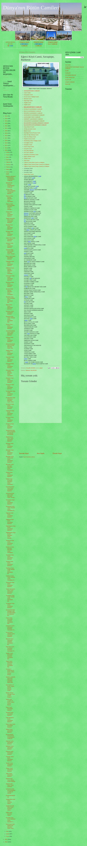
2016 (6, 140)
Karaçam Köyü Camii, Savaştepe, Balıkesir (9, 380)
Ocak (7, 836)
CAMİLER (24, 46)
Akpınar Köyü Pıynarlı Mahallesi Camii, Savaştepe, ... (10, 198)
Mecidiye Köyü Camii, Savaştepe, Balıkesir (9, 445)
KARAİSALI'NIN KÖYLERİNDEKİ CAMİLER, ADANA (10, 791)
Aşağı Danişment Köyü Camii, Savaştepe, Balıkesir (10, 220)
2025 (6, 118)
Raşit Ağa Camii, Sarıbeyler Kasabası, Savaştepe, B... (10, 648)
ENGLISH (67, 84)
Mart (7, 831)
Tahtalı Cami (27, 158)
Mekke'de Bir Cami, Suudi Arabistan (9, 785)
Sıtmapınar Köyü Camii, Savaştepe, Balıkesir (10, 502)
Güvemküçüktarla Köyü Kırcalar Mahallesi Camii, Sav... (10, 346)
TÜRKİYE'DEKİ (24, 42)
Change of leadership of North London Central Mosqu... (10, 671)
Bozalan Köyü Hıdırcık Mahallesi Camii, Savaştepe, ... (10, 291)
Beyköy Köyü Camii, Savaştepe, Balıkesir (9, 227)
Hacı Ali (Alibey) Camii (30, 136)
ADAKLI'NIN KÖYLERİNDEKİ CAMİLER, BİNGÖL (10, 191)
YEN (32, 218)
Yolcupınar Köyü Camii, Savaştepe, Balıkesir (10, 584)
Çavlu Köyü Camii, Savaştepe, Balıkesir (10, 258)
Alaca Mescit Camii (29, 127)
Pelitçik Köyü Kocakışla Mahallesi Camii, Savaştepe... (10, 481)
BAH (25, 198)
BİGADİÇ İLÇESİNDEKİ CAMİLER (33, 113)
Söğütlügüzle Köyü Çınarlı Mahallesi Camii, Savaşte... (10, 535)
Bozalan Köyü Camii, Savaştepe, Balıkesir (9, 233)
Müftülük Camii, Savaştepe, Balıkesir (10, 748)
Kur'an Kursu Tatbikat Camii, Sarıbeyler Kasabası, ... (10, 634)
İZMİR (7, 174)
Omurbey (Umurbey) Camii (31, 154)
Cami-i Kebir (27, 92)
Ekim (7, 157)
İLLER (66, 70)
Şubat (7, 834)
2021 (6, 128)
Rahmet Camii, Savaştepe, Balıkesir (9, 753)
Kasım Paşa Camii (29, 146)
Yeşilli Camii (27, 104)
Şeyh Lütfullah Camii (29, 156)
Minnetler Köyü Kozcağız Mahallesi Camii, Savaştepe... (10, 467)
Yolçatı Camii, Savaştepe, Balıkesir (9, 770)
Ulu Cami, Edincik (28, 152)
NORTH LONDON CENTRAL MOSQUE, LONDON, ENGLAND (10, 679)
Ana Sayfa (40, 453)
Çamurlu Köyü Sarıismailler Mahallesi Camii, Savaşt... (10, 251)
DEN (35, 236)
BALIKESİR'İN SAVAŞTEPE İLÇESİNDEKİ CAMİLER (10, 736)
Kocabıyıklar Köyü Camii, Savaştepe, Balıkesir (10, 393)
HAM (25, 248)
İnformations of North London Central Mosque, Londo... (10, 687)
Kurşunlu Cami (28, 148)
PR (26, 286)
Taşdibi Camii (27, 102)
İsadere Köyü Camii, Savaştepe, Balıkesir (9, 352)
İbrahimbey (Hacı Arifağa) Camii (32, 140)
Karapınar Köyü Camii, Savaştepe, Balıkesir (10, 386)
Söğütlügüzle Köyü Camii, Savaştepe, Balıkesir (10, 528)
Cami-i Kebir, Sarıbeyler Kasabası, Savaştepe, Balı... (9, 620)
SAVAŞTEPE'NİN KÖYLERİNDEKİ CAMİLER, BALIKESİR (10, 432)
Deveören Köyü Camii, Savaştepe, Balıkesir (10, 284)
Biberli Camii (27, 131)
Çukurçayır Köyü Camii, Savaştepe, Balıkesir (10, 278)
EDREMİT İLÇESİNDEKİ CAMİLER (33, 119)
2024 (6, 121)
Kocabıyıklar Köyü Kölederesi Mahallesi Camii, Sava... (10, 399)
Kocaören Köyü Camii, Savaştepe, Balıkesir (10, 406)
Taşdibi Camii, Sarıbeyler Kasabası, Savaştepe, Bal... (9, 656)
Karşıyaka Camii (28, 94)
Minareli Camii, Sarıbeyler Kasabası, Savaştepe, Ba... (9, 641)
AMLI (26, 320)
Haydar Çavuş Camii (29, 138)
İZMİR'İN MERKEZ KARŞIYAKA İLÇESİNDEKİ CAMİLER (11, 178)
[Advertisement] (40, 437)
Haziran (8, 167)
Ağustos (8, 162)
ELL (25, 219)
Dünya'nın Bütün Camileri (31, 8)
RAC (26, 297)
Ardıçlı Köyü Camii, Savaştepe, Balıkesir (9, 214)
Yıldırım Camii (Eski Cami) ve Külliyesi (34, 162)
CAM (39, 176)
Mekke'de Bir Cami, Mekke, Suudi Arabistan (10, 780)
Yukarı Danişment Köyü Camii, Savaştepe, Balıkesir (10, 591)
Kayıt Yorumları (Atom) (29, 457)
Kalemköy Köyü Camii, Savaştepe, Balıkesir (10, 359)
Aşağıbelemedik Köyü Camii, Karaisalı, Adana (10, 808)
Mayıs (8, 169)
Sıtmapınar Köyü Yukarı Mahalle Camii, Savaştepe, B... (10, 508)
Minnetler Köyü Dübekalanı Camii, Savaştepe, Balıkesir (10, 459)
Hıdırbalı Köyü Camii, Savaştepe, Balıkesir (9, 339)
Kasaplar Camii (28, 144)
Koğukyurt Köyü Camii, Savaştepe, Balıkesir (10, 412)
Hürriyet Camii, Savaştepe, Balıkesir (9, 714)
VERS (34, 363)
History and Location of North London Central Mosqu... (10, 702)
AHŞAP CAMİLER (69, 82)
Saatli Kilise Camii (29, 174)
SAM (26, 362)
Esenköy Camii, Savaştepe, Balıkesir (10, 313)
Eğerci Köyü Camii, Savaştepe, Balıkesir (9, 306)
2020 (6, 130)
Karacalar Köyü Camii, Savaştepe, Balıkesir (10, 365)
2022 (6, 126)
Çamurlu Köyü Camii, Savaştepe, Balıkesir (9, 245)
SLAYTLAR (68, 79)
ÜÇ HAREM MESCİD (70, 75)
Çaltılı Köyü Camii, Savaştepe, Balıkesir (10, 239)
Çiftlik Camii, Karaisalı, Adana (9, 814)
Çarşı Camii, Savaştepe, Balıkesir (9, 709)
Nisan (7, 172)
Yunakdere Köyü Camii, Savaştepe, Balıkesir (10, 605)
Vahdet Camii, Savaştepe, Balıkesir (9, 764)
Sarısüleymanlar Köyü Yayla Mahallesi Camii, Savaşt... (10, 495)
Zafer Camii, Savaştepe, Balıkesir (9, 775)
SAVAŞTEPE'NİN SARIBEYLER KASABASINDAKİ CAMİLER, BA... (10, 612)
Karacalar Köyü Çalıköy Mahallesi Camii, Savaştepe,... (10, 373)
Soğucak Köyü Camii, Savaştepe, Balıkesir (9, 515)
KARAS (26, 275)
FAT (34, 211)
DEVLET (32, 189)
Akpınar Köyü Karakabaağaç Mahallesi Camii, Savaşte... (10, 206)
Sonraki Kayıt (24, 453)
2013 (6, 148)
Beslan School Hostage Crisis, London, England (10, 695)
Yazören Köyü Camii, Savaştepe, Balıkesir (9, 563)
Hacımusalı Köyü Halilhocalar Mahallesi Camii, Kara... (10, 826)
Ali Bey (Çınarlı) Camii (30, 129)
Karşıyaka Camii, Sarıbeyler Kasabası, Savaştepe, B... (10, 628)
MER (29, 241)
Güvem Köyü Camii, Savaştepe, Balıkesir (9, 326)
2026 (6, 116)
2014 (6, 145)
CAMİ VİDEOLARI (69, 77)
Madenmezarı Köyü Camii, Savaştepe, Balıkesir (9, 439)
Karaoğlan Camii (28, 142)
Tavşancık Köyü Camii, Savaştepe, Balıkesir (10, 542)
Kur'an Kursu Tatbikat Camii (31, 96)
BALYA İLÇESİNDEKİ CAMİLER (32, 111)
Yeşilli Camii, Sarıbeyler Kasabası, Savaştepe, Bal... (9, 664)
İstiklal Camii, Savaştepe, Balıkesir (9, 731)
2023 (6, 123)
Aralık (7, 152)
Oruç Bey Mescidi (28, 150)
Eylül (7, 159)
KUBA (25, 358)
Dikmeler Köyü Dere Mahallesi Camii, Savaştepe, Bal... (10, 299)
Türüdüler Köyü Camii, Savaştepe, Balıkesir (10, 557)
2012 (6, 150)
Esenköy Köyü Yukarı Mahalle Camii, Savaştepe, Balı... (10, 319)
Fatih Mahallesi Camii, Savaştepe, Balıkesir (10, 719)
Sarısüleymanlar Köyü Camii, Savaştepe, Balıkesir (10, 489)
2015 (6, 143)
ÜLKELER (67, 73)
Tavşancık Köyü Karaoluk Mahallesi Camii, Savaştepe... (10, 549)
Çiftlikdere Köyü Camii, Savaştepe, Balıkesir (10, 263)
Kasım (8, 154)
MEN (28, 230)
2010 (6, 842)
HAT (25, 253)
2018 (6, 135)
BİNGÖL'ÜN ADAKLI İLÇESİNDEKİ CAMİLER (10, 185)
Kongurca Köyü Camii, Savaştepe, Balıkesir (10, 426)
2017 (6, 138)
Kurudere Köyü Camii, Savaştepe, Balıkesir (10, 419)
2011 (6, 839)
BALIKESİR (34, 370)
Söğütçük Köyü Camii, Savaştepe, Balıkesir (10, 521)
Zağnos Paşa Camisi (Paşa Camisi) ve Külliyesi (36, 164)
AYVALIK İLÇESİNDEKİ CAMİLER (33, 109)
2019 (6, 133)
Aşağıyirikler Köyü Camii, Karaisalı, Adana (10, 801)
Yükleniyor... (6, 77)
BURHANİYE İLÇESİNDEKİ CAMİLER (34, 115)
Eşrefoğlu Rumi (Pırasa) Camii (32, 133)
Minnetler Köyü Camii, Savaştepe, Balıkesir (10, 452)
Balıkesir (28, 370)
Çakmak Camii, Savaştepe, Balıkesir (10, 742)
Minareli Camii (28, 98)
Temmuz (8, 164)
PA (32, 228)
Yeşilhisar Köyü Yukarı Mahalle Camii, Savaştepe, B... (10, 578)
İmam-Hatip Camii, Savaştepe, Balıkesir (10, 726)
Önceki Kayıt (57, 453)
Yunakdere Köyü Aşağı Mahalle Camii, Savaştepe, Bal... (10, 598)
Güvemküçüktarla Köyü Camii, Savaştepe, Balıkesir (10, 333)
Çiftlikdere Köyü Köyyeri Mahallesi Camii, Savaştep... (10, 270)
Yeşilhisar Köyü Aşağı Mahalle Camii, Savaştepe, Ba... (10, 570)
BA (25, 194)
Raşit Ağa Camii (28, 100)
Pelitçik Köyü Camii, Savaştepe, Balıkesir (9, 474)
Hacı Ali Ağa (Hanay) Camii (31, 134)
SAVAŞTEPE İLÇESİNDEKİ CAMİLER (34, 121)
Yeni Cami (26, 160)
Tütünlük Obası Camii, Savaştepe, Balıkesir (10, 758)
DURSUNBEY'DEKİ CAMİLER (32, 117)
